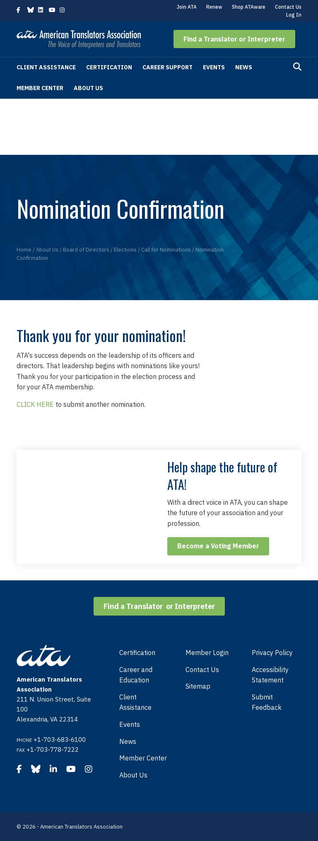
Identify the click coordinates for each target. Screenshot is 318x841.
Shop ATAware (248, 7)
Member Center (40, 88)
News (243, 67)
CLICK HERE (35, 404)
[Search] (297, 66)
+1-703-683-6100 (60, 739)
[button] (234, 39)
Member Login (207, 652)
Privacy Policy (272, 652)
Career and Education (135, 675)
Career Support (167, 67)
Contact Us (288, 7)
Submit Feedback (267, 702)
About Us (88, 88)
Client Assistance (46, 67)
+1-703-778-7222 (52, 749)
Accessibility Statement (270, 675)
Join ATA (187, 7)
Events (214, 67)
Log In (293, 15)
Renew (214, 7)
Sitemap (198, 686)
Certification (109, 67)
